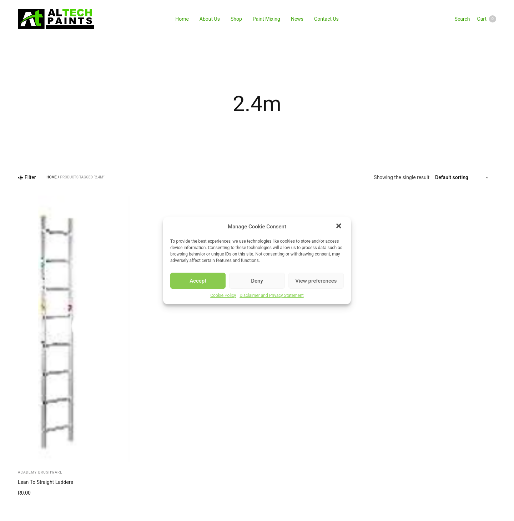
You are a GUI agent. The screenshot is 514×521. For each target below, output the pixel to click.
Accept (198, 281)
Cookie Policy (223, 295)
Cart (486, 18)
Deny (257, 281)
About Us (210, 19)
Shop (236, 19)
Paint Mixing (266, 19)
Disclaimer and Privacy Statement (272, 295)
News (297, 19)
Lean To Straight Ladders (45, 482)
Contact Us (326, 19)
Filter (27, 177)
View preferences (316, 281)
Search (462, 19)
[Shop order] (462, 177)
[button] (339, 226)
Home (182, 19)
